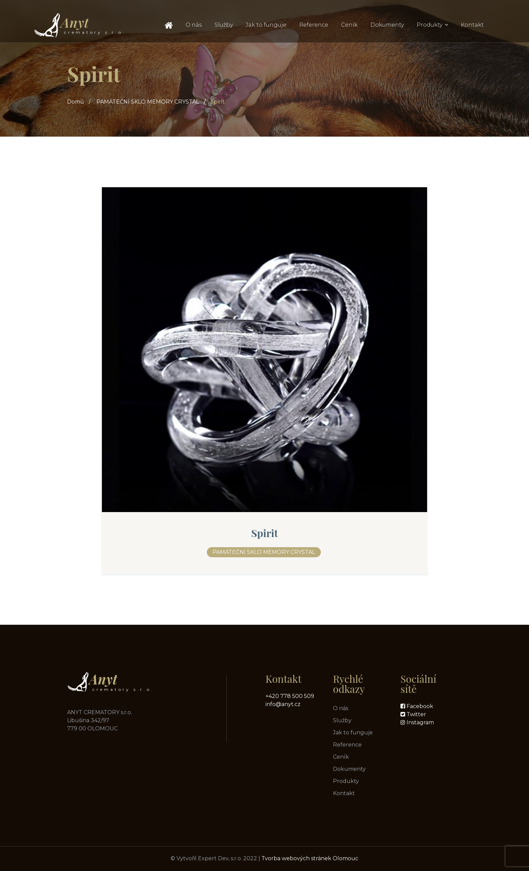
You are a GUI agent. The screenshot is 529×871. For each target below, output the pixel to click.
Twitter (415, 714)
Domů (75, 102)
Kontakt (472, 25)
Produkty (429, 25)
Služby (224, 25)
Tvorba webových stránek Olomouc (309, 858)
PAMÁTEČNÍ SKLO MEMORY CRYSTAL (147, 102)
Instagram (419, 722)
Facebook (419, 706)
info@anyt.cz (283, 704)
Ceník (349, 25)
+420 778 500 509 (290, 696)
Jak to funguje (266, 25)
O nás (194, 25)
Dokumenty (387, 25)
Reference (313, 25)
